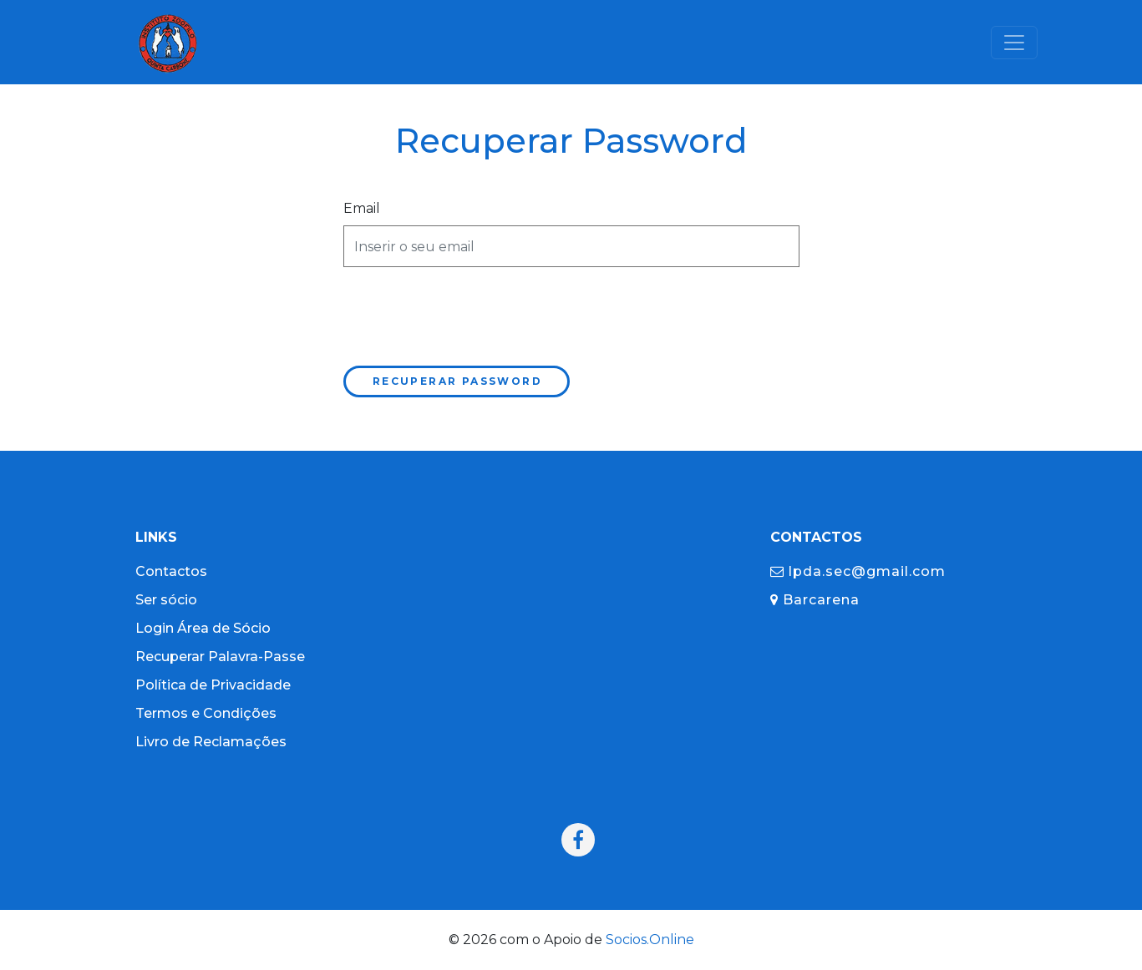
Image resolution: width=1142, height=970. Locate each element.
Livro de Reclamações (211, 742)
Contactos (171, 571)
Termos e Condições (206, 713)
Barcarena (815, 600)
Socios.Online (650, 939)
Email (361, 208)
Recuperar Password (457, 381)
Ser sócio (166, 600)
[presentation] (470, 313)
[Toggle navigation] (1014, 42)
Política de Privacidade (213, 685)
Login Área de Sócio (203, 628)
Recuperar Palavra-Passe (220, 656)
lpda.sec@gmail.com (858, 571)
